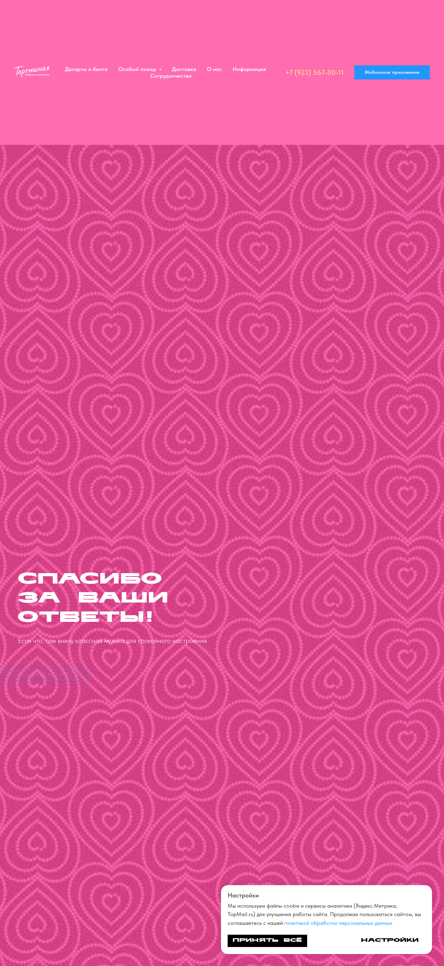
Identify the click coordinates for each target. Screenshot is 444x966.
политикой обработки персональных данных (338, 923)
